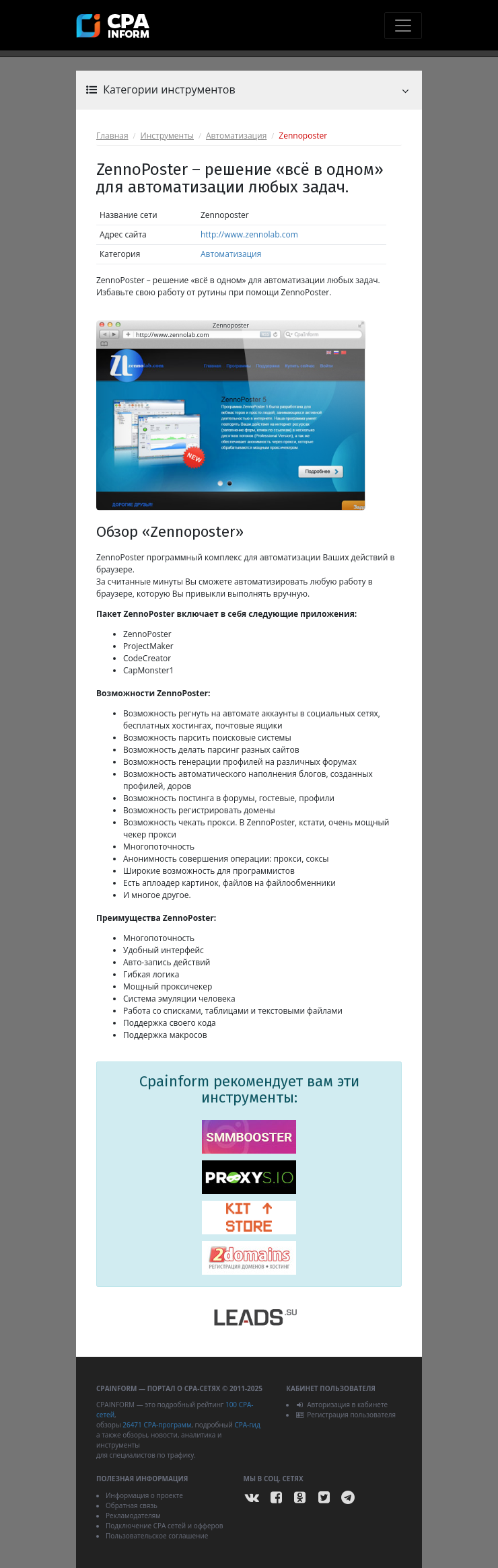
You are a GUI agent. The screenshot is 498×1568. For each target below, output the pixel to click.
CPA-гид (247, 1424)
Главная (112, 135)
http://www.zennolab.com (249, 234)
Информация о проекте (144, 1495)
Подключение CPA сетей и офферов (164, 1525)
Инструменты (167, 135)
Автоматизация (236, 135)
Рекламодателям (133, 1515)
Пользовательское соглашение (157, 1535)
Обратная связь (131, 1505)
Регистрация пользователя (345, 1414)
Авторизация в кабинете (341, 1404)
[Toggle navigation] (403, 25)
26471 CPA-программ (156, 1424)
